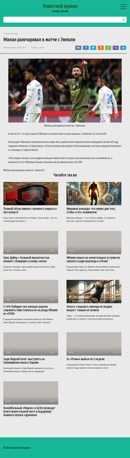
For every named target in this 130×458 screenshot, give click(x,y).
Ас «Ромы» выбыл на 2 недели (85, 359)
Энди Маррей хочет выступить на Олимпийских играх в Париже (24, 360)
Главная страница (10, 33)
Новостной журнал (60, 6)
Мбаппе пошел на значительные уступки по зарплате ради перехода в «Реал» (93, 259)
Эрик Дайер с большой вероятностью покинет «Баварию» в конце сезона (26, 259)
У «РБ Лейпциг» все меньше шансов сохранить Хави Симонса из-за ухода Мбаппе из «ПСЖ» (30, 310)
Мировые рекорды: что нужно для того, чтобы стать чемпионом (91, 210)
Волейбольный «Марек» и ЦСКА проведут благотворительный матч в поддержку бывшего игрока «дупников (29, 411)
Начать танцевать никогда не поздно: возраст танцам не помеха (89, 308)
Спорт (41, 47)
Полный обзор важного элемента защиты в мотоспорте (30, 210)
